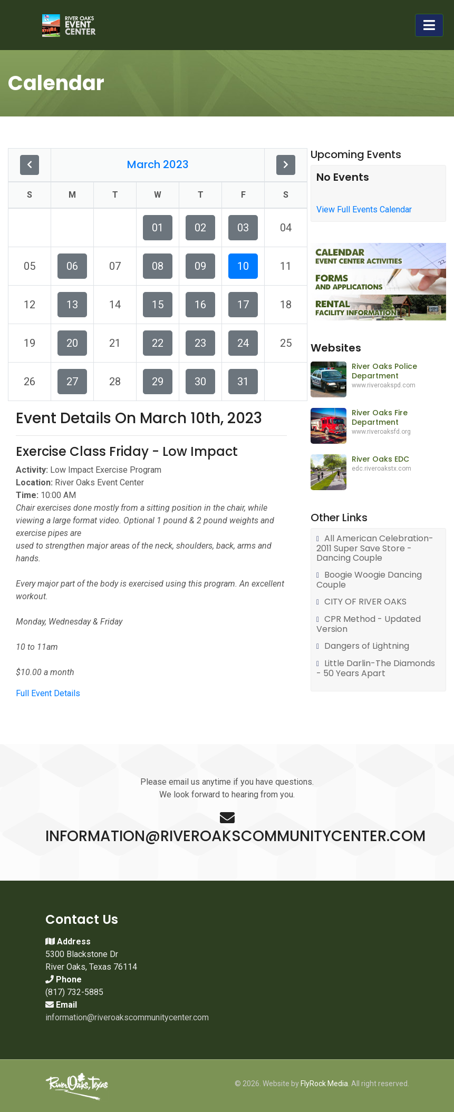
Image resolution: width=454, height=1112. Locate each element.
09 (200, 266)
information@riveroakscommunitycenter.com (127, 1017)
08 (157, 266)
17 (243, 304)
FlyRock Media (324, 1083)
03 (243, 227)
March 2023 (158, 164)
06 (72, 266)
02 (200, 227)
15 (157, 304)
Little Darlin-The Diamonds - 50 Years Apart (375, 668)
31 (243, 381)
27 (72, 381)
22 (157, 343)
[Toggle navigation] (429, 25)
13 (72, 304)
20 (72, 343)
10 (243, 266)
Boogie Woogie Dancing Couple (369, 580)
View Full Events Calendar (364, 209)
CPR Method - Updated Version (368, 624)
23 (200, 343)
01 (157, 227)
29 (157, 381)
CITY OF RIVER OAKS (365, 602)
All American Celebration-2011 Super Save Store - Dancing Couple (374, 548)
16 (200, 304)
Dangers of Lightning (366, 646)
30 (200, 381)
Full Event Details (48, 693)
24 (243, 343)
